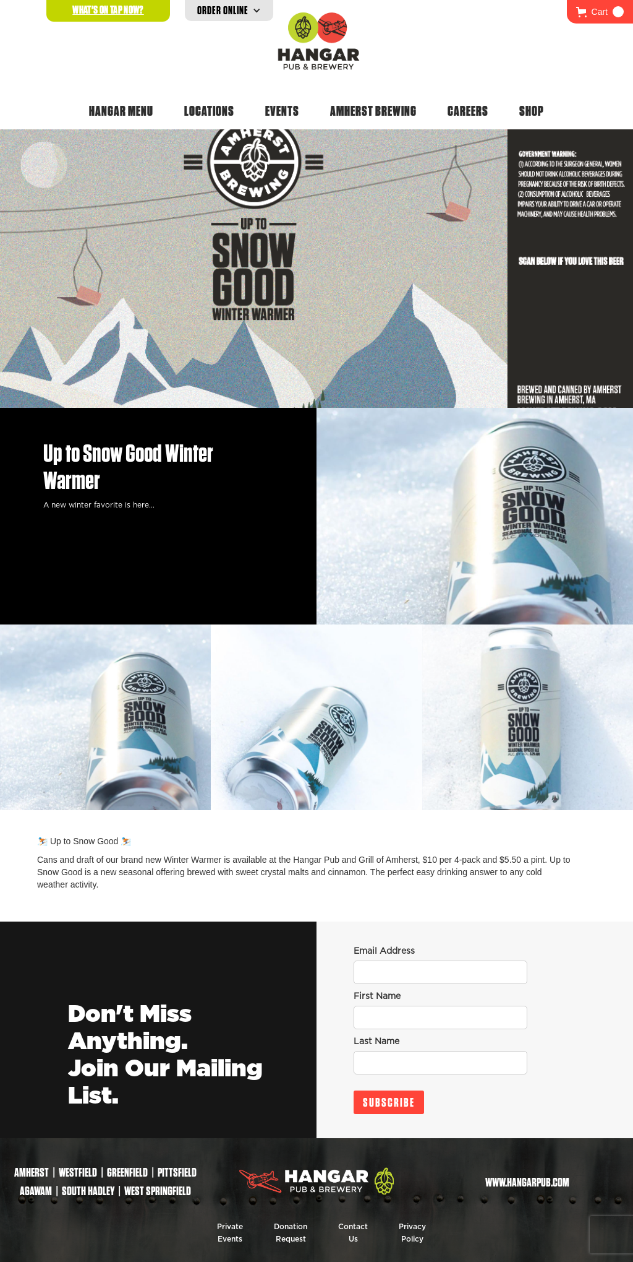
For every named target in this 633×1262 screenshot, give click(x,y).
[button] (600, 12)
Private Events (230, 1233)
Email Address (384, 951)
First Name (377, 996)
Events (282, 111)
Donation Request (290, 1233)
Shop (531, 111)
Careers (468, 111)
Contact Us (353, 1233)
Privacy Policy (412, 1233)
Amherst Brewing (373, 111)
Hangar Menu (121, 111)
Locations (209, 111)
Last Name (376, 1041)
